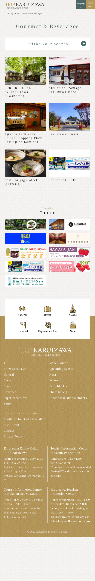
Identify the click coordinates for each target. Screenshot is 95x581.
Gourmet (10, 392)
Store (7, 403)
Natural (9, 374)
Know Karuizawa (15, 369)
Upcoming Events (61, 369)
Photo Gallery (58, 392)
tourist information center (22, 413)
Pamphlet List (58, 386)
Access (53, 380)
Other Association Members (68, 398)
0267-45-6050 (18, 517)
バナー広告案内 (13, 425)
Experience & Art (15, 398)
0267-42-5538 (18, 463)
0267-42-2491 (65, 463)
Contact (9, 430)
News (53, 374)
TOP (6, 363)
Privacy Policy (13, 436)
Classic (8, 386)
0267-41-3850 (65, 512)
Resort (8, 380)
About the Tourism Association (24, 419)
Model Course (58, 363)
